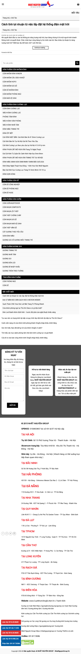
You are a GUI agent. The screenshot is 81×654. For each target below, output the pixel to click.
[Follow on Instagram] (7, 533)
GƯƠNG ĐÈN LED (9, 263)
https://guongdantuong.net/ (44, 626)
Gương (59, 631)
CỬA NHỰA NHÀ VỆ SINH (12, 224)
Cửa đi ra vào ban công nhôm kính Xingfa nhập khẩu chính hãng (24, 338)
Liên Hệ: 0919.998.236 (10, 639)
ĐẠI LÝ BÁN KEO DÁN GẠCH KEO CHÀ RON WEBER (21, 300)
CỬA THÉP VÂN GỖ (10, 228)
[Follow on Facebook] (3, 533)
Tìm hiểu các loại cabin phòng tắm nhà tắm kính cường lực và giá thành (27, 333)
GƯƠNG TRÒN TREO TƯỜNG (13, 271)
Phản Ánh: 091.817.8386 (11, 644)
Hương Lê (21, 35)
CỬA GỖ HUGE (8, 193)
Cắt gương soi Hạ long (47, 621)
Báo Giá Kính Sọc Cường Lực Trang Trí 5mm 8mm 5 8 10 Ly (24, 170)
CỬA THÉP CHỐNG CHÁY (12, 215)
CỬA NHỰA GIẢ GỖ (10, 219)
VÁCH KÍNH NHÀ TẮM (11, 125)
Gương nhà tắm (48, 609)
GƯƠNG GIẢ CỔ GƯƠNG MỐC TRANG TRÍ (18, 240)
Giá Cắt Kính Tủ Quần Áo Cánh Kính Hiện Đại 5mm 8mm (23, 154)
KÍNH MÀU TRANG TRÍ (11, 129)
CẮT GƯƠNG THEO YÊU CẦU (13, 232)
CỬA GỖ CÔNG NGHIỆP (11, 184)
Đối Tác (10, 52)
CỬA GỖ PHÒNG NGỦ (10, 189)
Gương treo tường (70, 621)
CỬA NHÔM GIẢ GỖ (10, 86)
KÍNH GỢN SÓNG (9, 174)
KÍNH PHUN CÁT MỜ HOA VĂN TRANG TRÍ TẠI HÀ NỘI (23, 158)
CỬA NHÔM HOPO (9, 82)
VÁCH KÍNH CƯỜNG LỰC (12, 113)
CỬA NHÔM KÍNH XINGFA (12, 74)
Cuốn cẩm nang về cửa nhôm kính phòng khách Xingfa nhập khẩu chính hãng (29, 323)
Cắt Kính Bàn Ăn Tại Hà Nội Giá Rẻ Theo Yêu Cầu (20, 141)
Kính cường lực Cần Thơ (48, 614)
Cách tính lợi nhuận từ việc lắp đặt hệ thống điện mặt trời (35, 24)
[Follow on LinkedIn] (14, 533)
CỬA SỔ (6, 285)
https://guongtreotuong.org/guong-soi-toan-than (54, 606)
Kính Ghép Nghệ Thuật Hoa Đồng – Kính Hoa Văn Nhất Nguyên (25, 166)
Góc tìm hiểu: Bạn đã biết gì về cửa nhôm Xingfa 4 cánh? (22, 328)
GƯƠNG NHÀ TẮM (9, 254)
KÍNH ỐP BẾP (8, 133)
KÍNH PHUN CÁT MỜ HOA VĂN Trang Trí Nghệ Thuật (22, 149)
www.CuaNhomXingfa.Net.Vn (42, 601)
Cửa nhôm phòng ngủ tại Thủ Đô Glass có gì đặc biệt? (22, 308)
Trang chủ (6, 18)
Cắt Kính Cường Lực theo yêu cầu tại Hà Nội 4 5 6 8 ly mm (24, 145)
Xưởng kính (60, 621)
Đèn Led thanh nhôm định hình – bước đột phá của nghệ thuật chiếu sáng (29, 312)
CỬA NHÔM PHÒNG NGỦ (12, 94)
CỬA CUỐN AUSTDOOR (11, 203)
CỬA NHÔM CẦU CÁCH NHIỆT (14, 78)
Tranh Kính (60, 601)
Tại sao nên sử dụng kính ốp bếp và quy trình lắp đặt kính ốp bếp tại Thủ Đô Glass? (32, 318)
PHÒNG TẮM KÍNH (10, 117)
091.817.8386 (34, 636)
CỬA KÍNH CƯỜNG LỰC (11, 109)
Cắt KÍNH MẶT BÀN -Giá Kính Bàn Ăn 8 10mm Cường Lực (24, 137)
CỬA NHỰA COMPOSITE (12, 207)
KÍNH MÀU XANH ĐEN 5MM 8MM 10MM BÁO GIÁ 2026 (23, 162)
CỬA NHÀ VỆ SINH (9, 98)
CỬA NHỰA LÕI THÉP (10, 211)
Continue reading (40, 48)
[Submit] (77, 63)
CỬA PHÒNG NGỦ (9, 281)
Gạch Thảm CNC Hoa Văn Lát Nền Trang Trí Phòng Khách (23, 304)
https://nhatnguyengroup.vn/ (46, 631)
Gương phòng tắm (34, 609)
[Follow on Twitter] (10, 533)
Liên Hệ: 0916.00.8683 (10, 622)
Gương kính (59, 626)
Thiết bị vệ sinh (67, 631)
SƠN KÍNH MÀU (8, 236)
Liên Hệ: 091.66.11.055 (10, 628)
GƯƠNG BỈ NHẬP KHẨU (11, 267)
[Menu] (3, 4)
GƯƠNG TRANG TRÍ (10, 250)
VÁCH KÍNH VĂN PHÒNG (12, 121)
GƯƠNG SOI (7, 259)
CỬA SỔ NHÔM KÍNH (10, 90)
